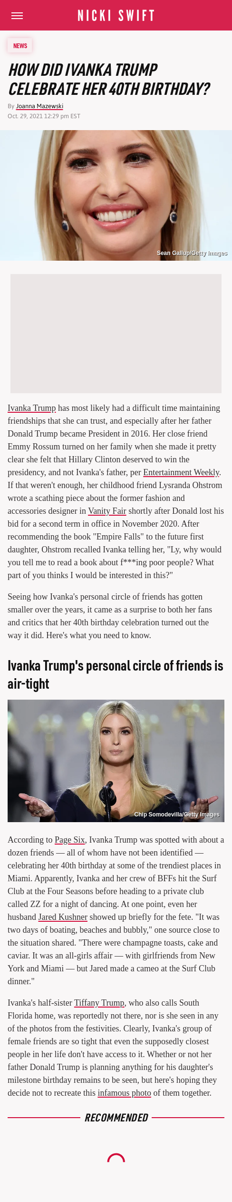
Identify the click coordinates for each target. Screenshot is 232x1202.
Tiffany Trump (99, 1003)
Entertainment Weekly (181, 472)
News (20, 45)
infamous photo (124, 1093)
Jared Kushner (63, 917)
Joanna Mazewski (39, 106)
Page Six (70, 840)
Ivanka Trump (32, 408)
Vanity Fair (107, 511)
